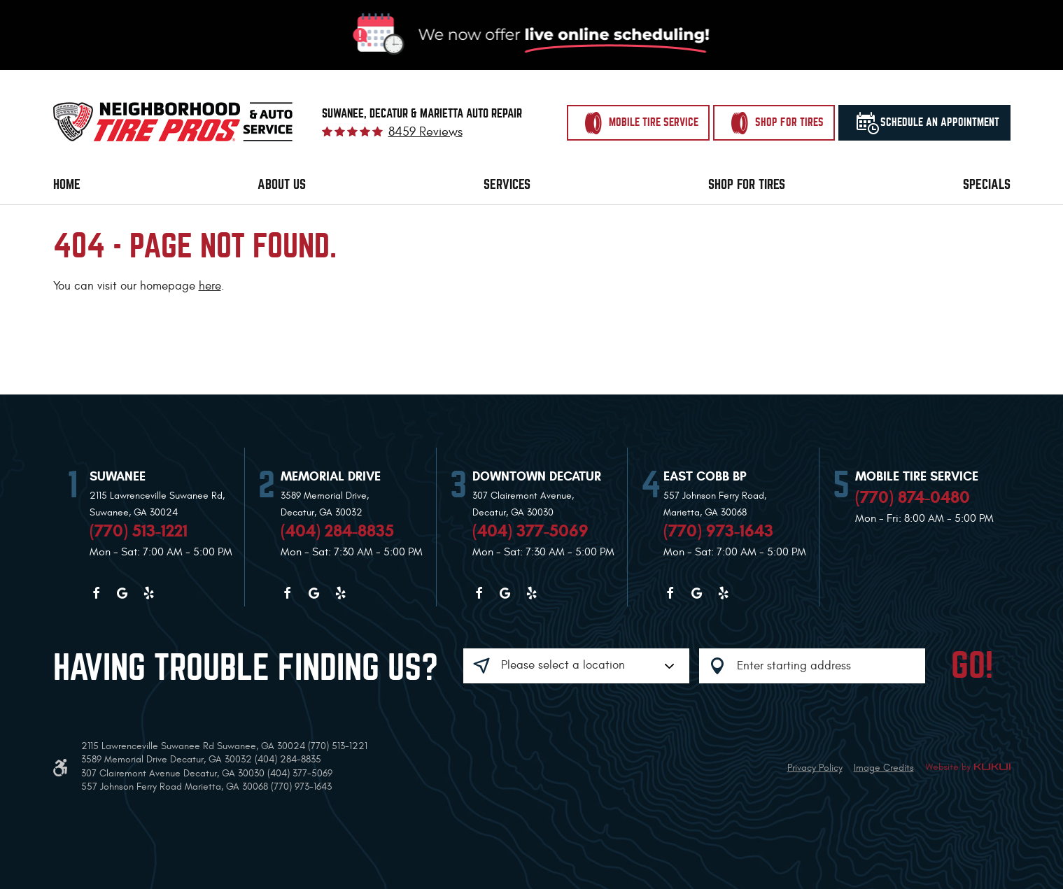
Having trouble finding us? (245, 667)
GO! (972, 665)
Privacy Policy (815, 768)
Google (122, 593)
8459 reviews (425, 132)
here (210, 286)
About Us (282, 184)
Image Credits (884, 768)
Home (66, 184)
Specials (987, 184)
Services (507, 184)
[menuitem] (66, 185)
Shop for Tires (746, 184)
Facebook (96, 593)
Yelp (149, 593)
